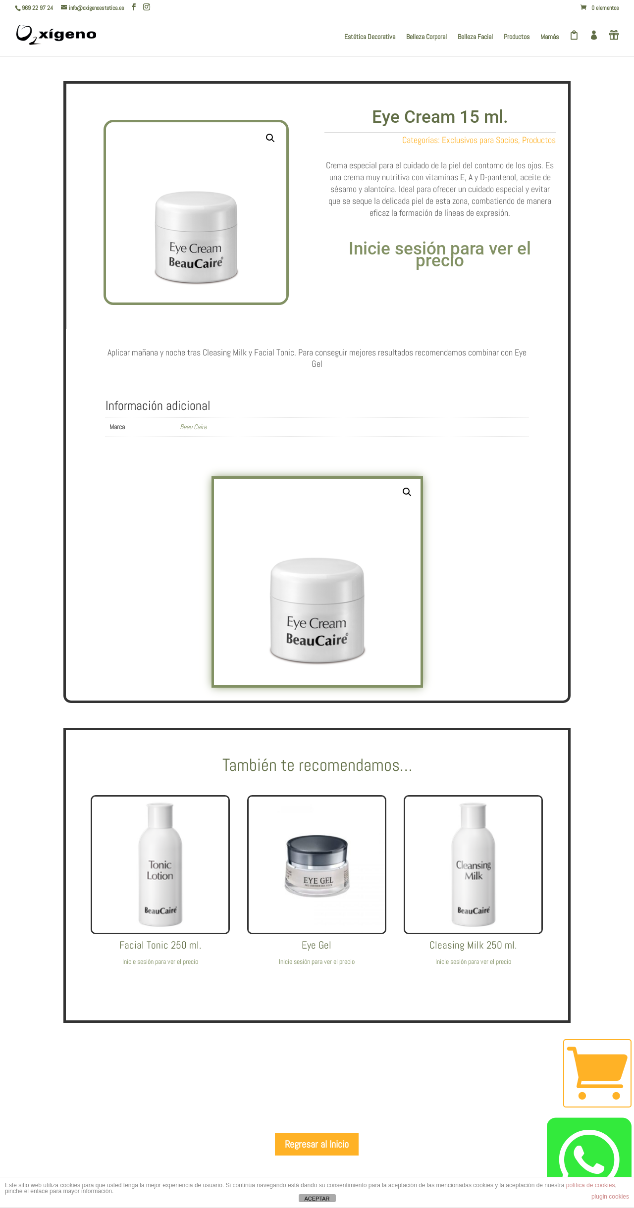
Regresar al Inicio (317, 1144)
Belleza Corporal (426, 37)
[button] (270, 138)
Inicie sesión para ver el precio (440, 255)
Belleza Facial (475, 37)
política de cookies (590, 1185)
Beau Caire (193, 426)
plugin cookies (610, 1196)
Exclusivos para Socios (480, 140)
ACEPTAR (316, 1199)
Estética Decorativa (369, 37)
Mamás (549, 37)
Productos (516, 37)
